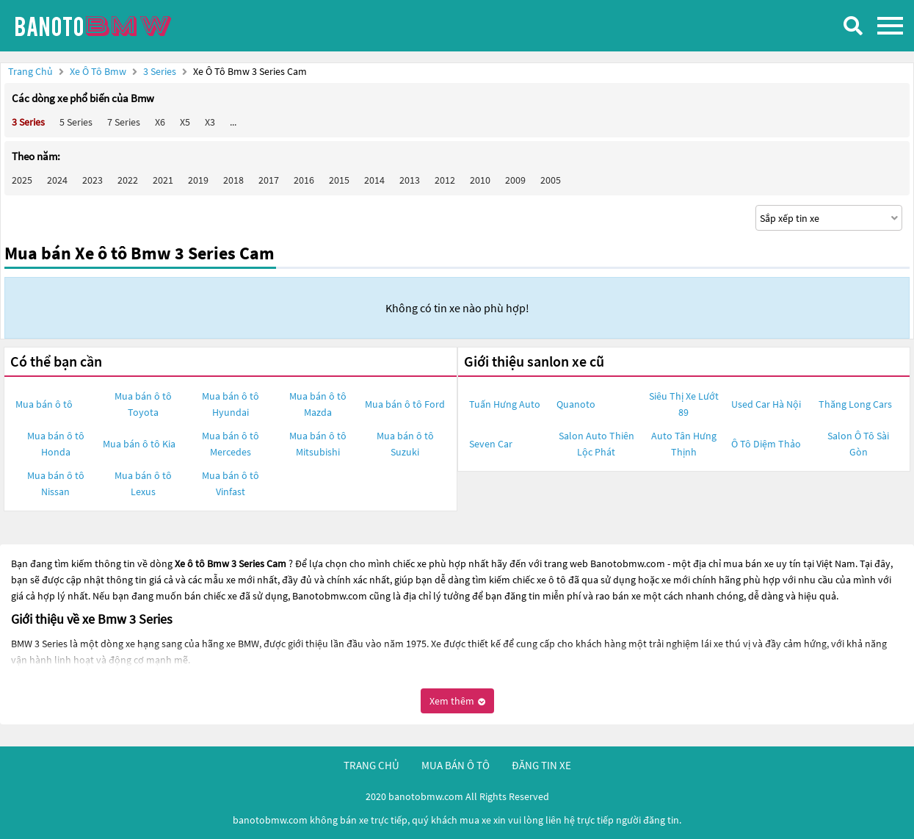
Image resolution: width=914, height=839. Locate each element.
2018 (233, 180)
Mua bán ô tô (44, 404)
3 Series (160, 71)
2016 (304, 180)
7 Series (123, 122)
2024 (57, 180)
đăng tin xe (541, 765)
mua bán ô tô (455, 765)
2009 (515, 180)
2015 (339, 180)
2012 (445, 180)
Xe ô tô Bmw (98, 71)
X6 (160, 122)
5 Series (76, 122)
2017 (268, 180)
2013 (409, 180)
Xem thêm (457, 700)
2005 (550, 180)
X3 (210, 122)
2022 (127, 180)
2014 (374, 180)
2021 (163, 180)
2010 (480, 180)
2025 (22, 180)
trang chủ (371, 765)
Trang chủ (30, 71)
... (233, 122)
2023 (92, 180)
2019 (198, 180)
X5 (185, 122)
